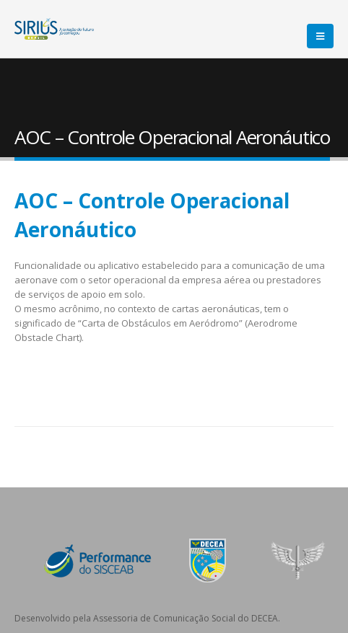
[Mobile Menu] (320, 36)
